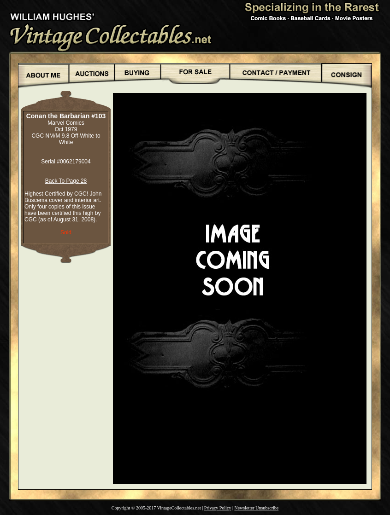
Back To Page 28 (66, 181)
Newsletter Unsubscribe (256, 507)
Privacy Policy (217, 507)
